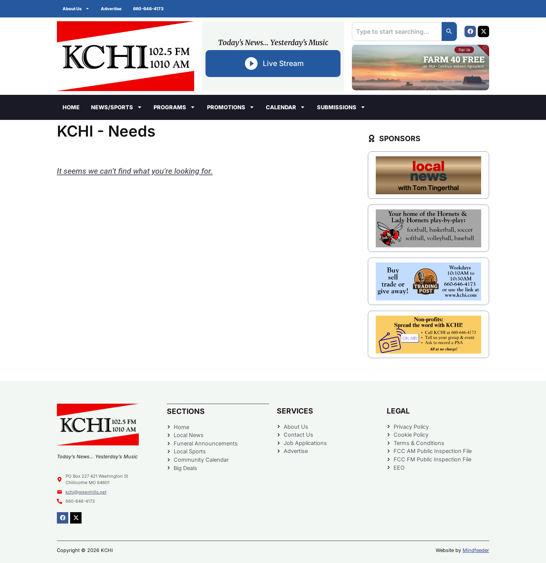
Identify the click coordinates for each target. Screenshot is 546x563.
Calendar (285, 107)
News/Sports (116, 107)
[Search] (449, 31)
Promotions (230, 107)
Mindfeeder (476, 550)
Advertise (111, 8)
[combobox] (397, 31)
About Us (76, 8)
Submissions (341, 107)
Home (71, 107)
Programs (174, 107)
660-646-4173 (148, 8)
